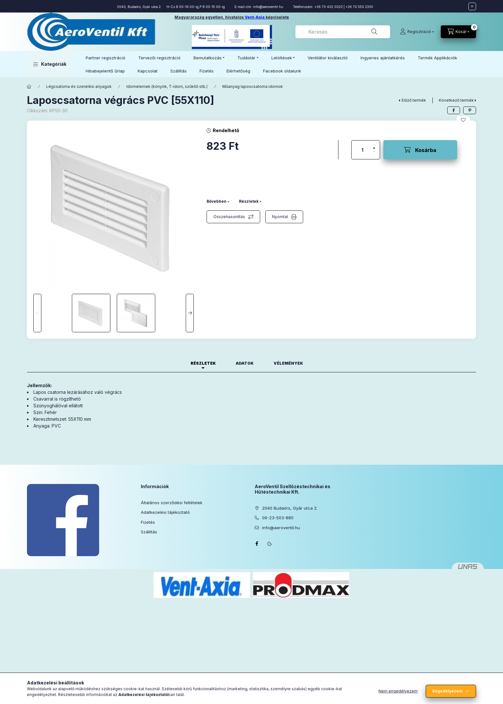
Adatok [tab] (245, 363)
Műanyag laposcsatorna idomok (252, 86)
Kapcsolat (148, 70)
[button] (50, 64)
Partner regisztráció (105, 57)
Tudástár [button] (246, 57)
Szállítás (178, 70)
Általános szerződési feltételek (171, 502)
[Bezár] (472, 6)
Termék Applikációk (437, 57)
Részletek (249, 201)
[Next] (190, 313)
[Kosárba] (420, 149)
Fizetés (207, 70)
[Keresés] (374, 32)
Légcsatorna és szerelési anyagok (79, 86)
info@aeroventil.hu (268, 7)
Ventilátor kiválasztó (328, 57)
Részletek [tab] (203, 363)
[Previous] (37, 313)
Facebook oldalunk (282, 70)
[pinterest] (469, 110)
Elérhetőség (238, 70)
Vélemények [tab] (288, 363)
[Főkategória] (29, 86)
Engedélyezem (447, 691)
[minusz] (374, 154)
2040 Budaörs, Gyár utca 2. (290, 508)
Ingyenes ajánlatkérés (383, 57)
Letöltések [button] (281, 57)
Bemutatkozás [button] (207, 57)
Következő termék (456, 100)
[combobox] (342, 31)
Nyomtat (280, 216)
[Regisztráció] (417, 31)
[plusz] (374, 145)
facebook (256, 543)
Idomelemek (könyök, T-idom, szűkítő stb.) (167, 86)
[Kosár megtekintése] (458, 31)
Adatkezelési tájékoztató (165, 512)
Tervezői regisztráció (159, 57)
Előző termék (414, 100)
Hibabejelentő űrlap (105, 70)
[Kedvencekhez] (463, 120)
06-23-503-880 (278, 517)
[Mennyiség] (362, 149)
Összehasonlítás (229, 216)
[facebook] (453, 110)
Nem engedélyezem (398, 691)
